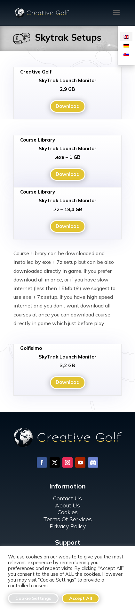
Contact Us (67, 481)
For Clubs (67, 544)
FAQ (67, 537)
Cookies (68, 494)
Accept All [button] (80, 598)
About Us (67, 488)
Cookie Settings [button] (33, 598)
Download (68, 106)
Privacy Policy (68, 508)
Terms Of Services (68, 501)
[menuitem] (126, 36)
